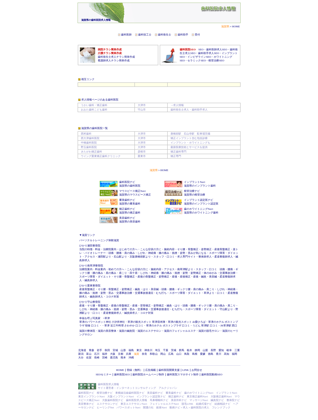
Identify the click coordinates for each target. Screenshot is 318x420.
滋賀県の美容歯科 (129, 221)
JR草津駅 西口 (228, 325)
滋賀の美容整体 (107, 330)
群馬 (181, 350)
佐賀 (88, 357)
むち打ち (161, 292)
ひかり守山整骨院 (89, 301)
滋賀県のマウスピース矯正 (135, 194)
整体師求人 (205, 256)
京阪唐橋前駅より (140, 256)
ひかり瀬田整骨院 (89, 245)
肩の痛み (129, 252)
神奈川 (148, 350)
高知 (226, 353)
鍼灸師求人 (91, 280)
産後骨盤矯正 (222, 249)
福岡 (234, 353)
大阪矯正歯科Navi (221, 396)
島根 (194, 353)
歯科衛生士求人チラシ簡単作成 (116, 56)
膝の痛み (164, 252)
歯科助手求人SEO (208, 53)
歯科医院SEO (122, 374)
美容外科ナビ (179, 400)
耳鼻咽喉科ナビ (159, 400)
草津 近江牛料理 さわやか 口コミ (123, 325)
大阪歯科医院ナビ (112, 400)
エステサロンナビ (107, 403)
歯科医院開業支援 (169, 369)
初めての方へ (116, 269)
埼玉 (157, 350)
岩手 (99, 350)
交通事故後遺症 (144, 292)
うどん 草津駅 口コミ (205, 325)
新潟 (81, 353)
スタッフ (158, 256)
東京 (139, 350)
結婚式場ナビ (204, 403)
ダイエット (104, 276)
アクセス (90, 256)
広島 (171, 353)
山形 (123, 350)
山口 (179, 353)
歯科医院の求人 (200, 407)
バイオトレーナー (95, 252)
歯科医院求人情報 (136, 400)
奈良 (144, 353)
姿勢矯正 (206, 249)
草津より (209, 292)
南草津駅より (185, 269)
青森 (91, 350)
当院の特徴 (85, 249)
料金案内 (100, 269)
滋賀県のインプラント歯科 (200, 185)
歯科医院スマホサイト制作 (183, 374)
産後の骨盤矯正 (147, 276)
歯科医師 (126, 34)
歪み (111, 292)
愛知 (221, 350)
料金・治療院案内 (105, 249)
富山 (88, 353)
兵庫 (128, 353)
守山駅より (226, 309)
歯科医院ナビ (127, 181)
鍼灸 (203, 276)
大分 (81, 357)
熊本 (123, 357)
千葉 (165, 350)
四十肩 (134, 272)
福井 (104, 353)
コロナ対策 (112, 296)
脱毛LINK (187, 403)
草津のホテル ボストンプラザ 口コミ (168, 325)
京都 (120, 353)
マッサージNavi (198, 400)
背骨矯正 (145, 305)
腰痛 (119, 252)
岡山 (163, 353)
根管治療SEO (216, 60)
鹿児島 (114, 357)
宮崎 (104, 357)
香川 (218, 353)
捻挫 (174, 252)
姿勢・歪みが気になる (193, 252)
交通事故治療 (227, 272)
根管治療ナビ (192, 190)
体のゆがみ (210, 272)
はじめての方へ (128, 249)
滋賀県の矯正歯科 (129, 212)
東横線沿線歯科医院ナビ (129, 392)
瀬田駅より (104, 256)
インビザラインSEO (199, 56)
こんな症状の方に (150, 249)
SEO (201, 49)
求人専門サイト (186, 256)
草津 (107, 318)
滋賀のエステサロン (149, 330)
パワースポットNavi (128, 407)
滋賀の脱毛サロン (209, 330)
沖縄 (131, 357)
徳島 (210, 353)
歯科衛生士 (164, 34)
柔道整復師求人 (223, 256)
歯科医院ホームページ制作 (148, 374)
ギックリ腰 (183, 289)
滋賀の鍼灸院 (127, 330)
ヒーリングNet (105, 407)
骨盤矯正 (193, 249)
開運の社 (148, 407)
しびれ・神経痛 (147, 252)
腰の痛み (97, 272)
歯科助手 (183, 34)
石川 (96, 353)
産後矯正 (185, 276)
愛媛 (202, 353)
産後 (174, 276)
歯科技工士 (144, 34)
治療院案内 (85, 269)
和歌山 (154, 353)
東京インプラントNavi (91, 396)
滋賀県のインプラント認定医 (201, 203)
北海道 (82, 350)
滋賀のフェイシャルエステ (180, 330)
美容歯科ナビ (127, 217)
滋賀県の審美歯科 (129, 203)
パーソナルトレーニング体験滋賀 (99, 240)
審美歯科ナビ (127, 199)
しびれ (144, 272)
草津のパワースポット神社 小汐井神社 (102, 321)
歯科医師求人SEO (216, 49)
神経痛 (155, 272)
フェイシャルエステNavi (164, 403)
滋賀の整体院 (87, 330)
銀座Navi (161, 407)
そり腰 (181, 249)
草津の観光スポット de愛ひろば (187, 321)
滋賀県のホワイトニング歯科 (201, 212)
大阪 (112, 353)
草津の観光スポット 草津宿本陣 (146, 321)
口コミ (171, 256)
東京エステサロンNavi (134, 403)
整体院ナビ (233, 400)
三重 (237, 350)
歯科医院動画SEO (211, 374)
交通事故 (143, 309)
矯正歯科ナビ (127, 208)
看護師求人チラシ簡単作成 (114, 60)
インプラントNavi (194, 181)
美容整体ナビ (86, 403)
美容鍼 (213, 276)
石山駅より (120, 256)
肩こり (123, 272)
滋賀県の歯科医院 (129, 185)
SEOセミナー (103, 374)
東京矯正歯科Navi (197, 396)
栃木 (189, 350)
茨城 (173, 350)
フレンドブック (221, 407)
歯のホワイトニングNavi (198, 208)
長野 (213, 350)
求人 (185, 407)
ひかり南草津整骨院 (91, 265)
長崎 (96, 357)
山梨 (205, 350)
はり (145, 289)
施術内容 (169, 249)
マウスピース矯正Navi (132, 190)
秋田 (107, 350)
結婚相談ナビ (222, 403)
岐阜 (229, 350)
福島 (131, 350)
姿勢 (185, 272)
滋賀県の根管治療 (194, 194)
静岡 (197, 350)
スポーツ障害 (217, 252)
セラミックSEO (196, 60)
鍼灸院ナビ (217, 400)
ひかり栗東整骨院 (89, 285)
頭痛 (111, 252)
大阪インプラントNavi (120, 396)
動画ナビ (174, 407)
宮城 (115, 350)
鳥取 (186, 353)
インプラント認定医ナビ (198, 199)
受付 (197, 34)
